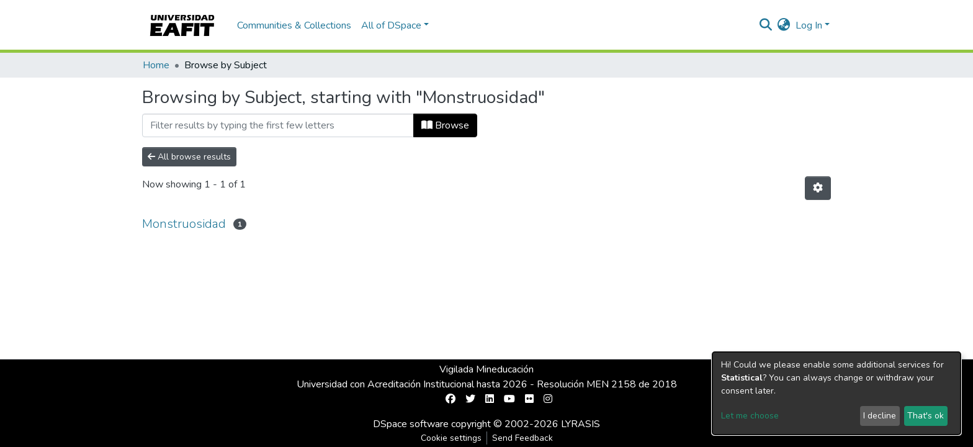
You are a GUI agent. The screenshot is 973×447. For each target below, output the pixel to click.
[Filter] (278, 125)
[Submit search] (766, 25)
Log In (809, 25)
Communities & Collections (294, 25)
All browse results (189, 157)
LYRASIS (580, 424)
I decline (879, 416)
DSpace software (411, 424)
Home (156, 65)
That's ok (925, 416)
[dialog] (836, 393)
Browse (445, 125)
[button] (784, 25)
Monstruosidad (184, 223)
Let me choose (750, 416)
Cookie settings (451, 438)
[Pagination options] (818, 188)
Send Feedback (522, 438)
